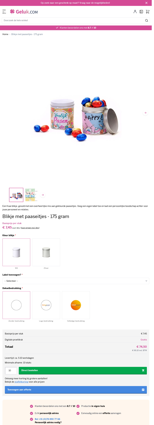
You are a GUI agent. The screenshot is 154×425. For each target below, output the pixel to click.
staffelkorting (21, 381)
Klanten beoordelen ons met (78, 27)
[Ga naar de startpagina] (23, 11)
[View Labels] (32, 195)
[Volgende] (145, 112)
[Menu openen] (4, 10)
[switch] (30, 227)
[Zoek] (146, 20)
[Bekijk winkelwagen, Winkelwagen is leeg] (147, 11)
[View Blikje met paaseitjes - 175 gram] (16, 195)
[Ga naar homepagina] (5, 34)
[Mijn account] (135, 11)
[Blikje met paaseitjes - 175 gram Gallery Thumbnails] (24, 195)
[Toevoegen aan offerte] (76, 390)
